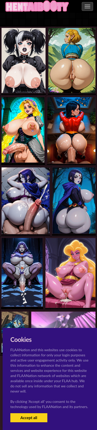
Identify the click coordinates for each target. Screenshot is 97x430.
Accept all (28, 417)
